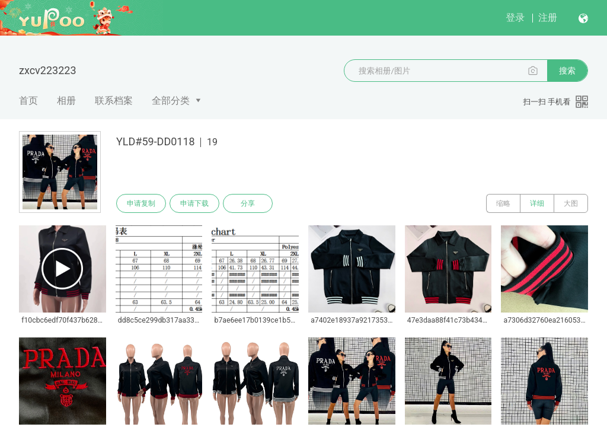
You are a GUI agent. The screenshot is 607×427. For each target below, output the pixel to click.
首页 (28, 100)
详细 (537, 203)
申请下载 (194, 203)
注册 (547, 17)
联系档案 (114, 100)
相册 (66, 100)
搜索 (567, 70)
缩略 (503, 203)
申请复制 (141, 203)
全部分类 (171, 100)
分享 (248, 203)
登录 (515, 17)
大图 (571, 203)
